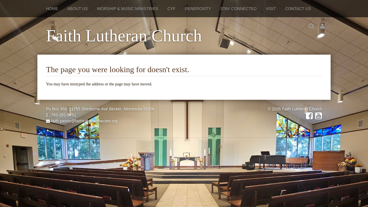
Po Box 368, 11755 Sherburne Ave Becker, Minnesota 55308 (100, 109)
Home (52, 8)
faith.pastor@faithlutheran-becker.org (81, 121)
